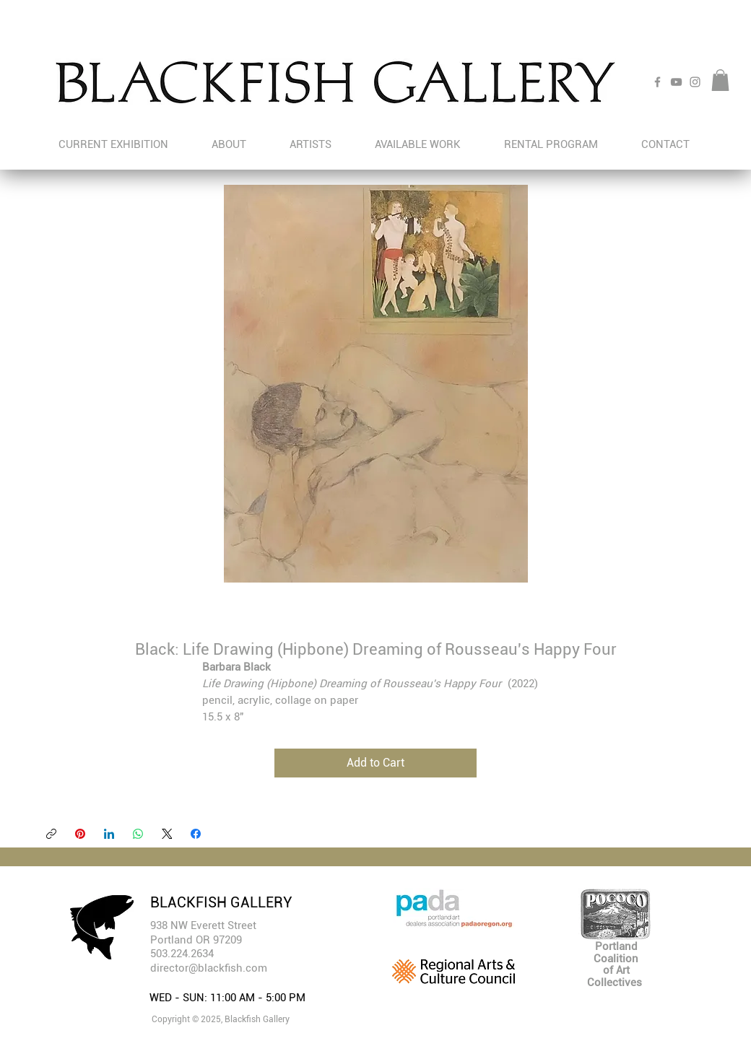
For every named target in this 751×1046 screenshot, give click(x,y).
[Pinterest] (80, 833)
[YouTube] (676, 82)
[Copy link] (51, 833)
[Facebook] (657, 82)
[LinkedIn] (109, 833)
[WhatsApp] (138, 833)
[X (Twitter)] (167, 833)
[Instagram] (695, 82)
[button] (720, 80)
